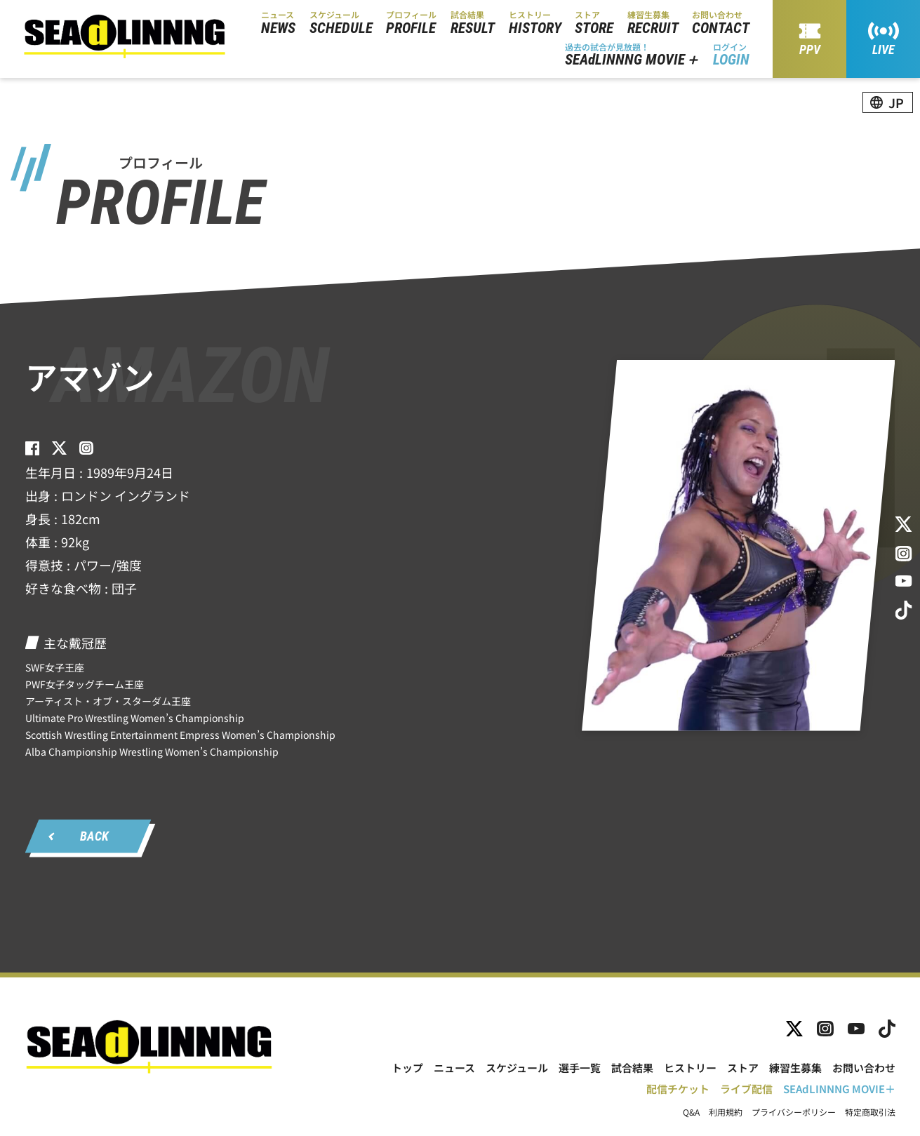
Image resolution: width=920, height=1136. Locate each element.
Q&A (691, 1112)
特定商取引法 (870, 1112)
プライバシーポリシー (794, 1112)
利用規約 (725, 1112)
